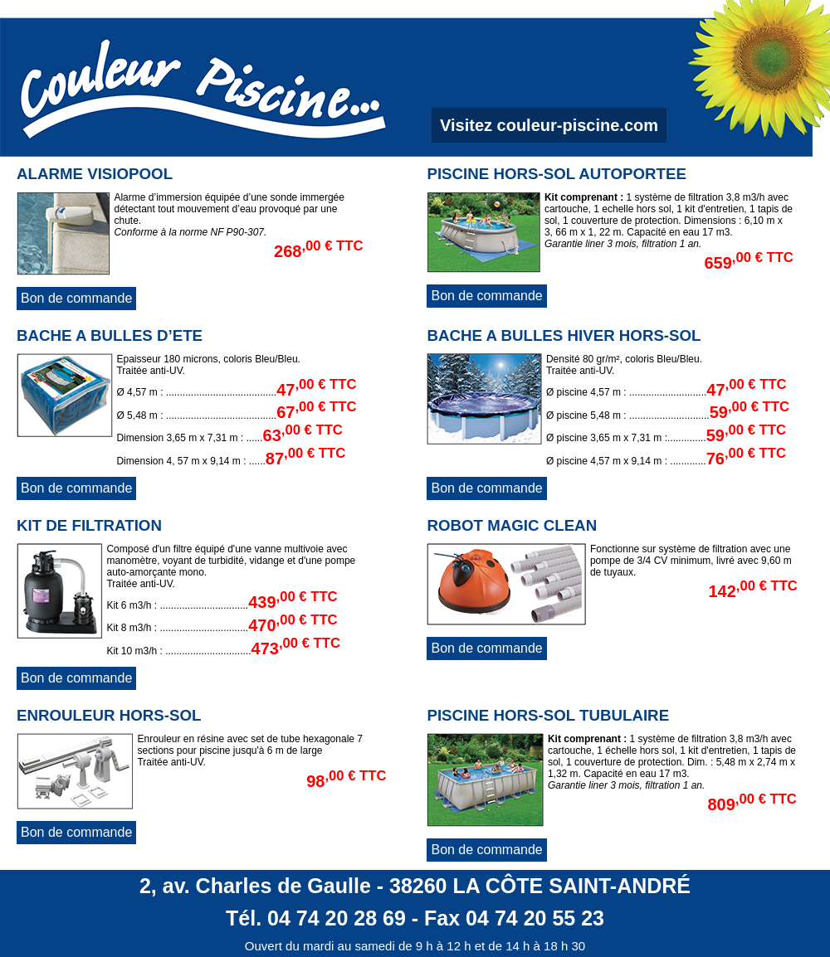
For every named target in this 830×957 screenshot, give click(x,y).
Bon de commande (76, 298)
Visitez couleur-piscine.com (549, 125)
